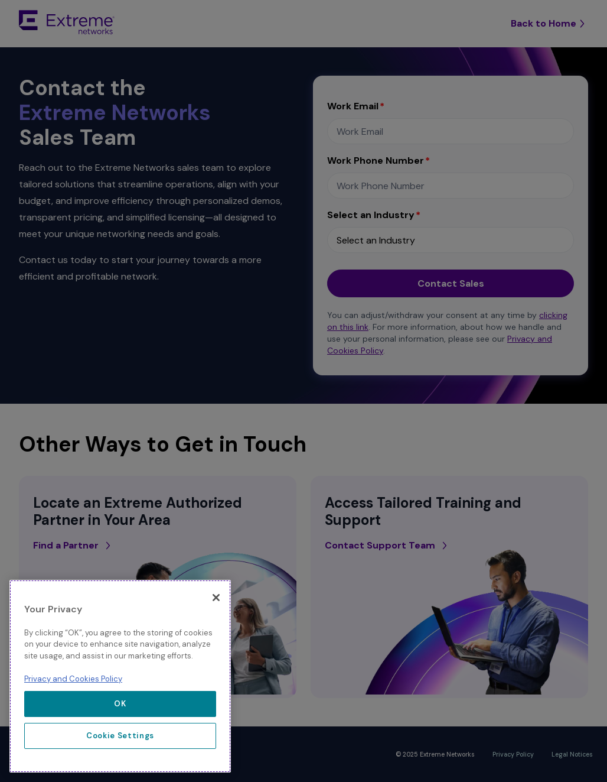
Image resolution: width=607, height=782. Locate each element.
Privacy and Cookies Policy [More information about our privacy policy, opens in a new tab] (73, 679)
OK (120, 704)
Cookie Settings (120, 736)
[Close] (216, 598)
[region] (120, 676)
